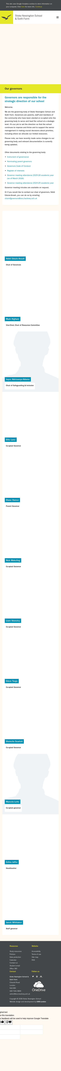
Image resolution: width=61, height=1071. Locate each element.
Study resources (16, 951)
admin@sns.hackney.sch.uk (19, 994)
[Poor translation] (9, 1022)
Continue (38, 7)
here (23, 7)
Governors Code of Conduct (19, 166)
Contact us (14, 963)
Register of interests (15, 170)
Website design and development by (28, 1002)
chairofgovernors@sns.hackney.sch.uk (21, 198)
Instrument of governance (18, 157)
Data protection (15, 957)
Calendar (13, 960)
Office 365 (13, 968)
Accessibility (36, 951)
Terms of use (36, 954)
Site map (35, 957)
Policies (12, 954)
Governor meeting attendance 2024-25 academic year (30, 183)
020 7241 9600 (15, 991)
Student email (15, 966)
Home (22, 17)
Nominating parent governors (19, 161)
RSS (33, 960)
